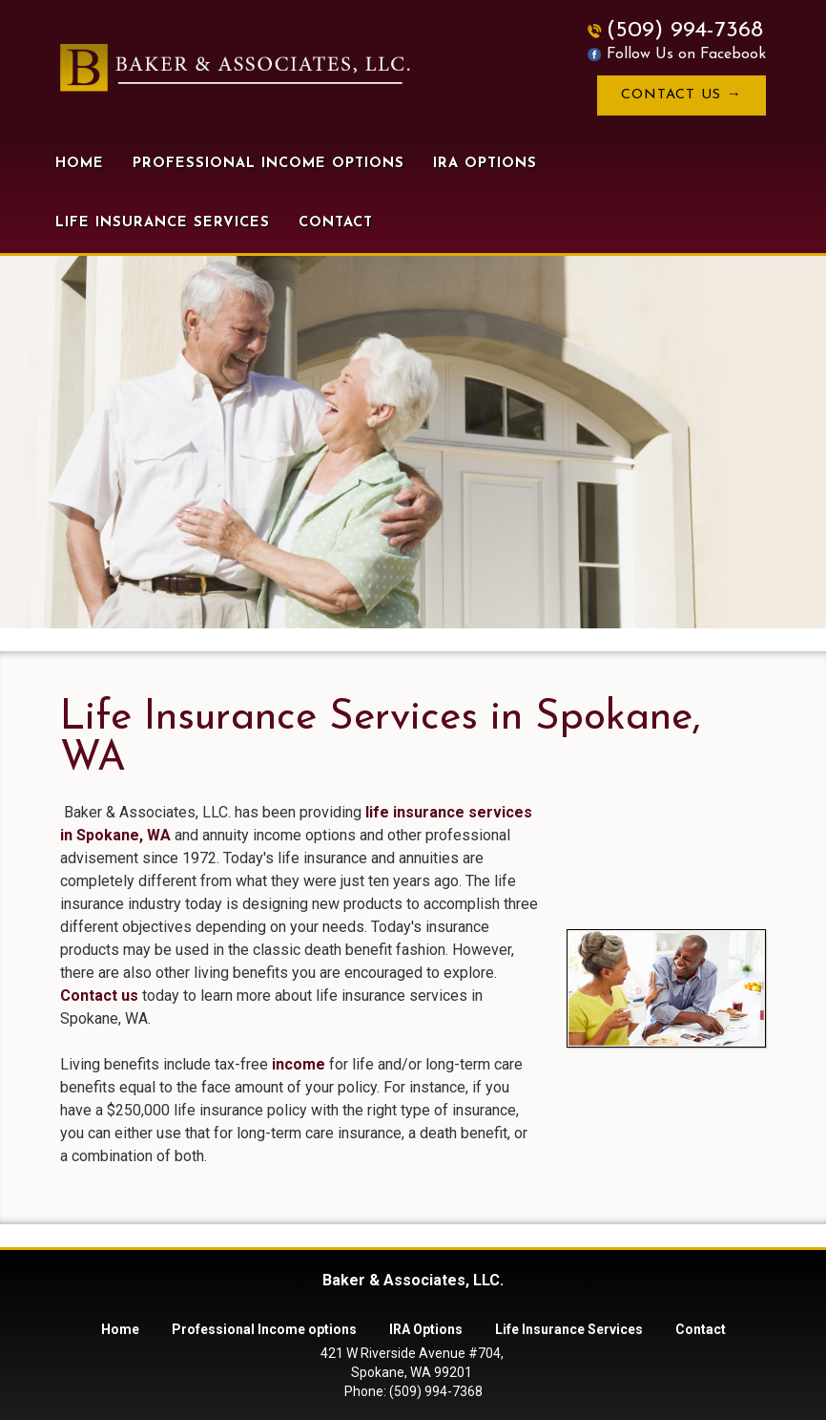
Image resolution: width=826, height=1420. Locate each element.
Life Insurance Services (162, 223)
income (298, 1064)
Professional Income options (268, 164)
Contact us (99, 995)
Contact (336, 223)
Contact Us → (681, 95)
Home (79, 164)
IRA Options (485, 164)
